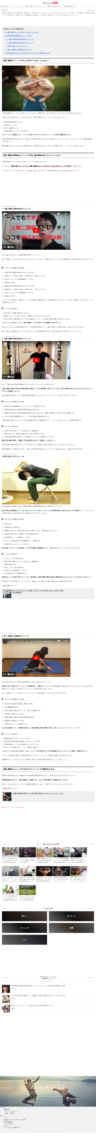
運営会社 (7, 1109)
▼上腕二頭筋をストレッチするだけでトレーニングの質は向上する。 (28, 53)
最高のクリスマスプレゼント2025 (14, 1119)
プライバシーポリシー (11, 1111)
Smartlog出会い (9, 1121)
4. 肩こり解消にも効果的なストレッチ (19, 49)
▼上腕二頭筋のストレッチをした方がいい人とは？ (22, 32)
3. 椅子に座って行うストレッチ (16, 46)
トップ (6, 1117)
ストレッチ (19, 6)
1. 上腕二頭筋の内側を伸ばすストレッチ (19, 39)
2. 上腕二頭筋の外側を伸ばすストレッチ (19, 42)
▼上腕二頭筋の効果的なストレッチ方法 (18, 36)
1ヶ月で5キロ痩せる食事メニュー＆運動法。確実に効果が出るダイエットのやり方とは (38, 995)
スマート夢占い (9, 1123)
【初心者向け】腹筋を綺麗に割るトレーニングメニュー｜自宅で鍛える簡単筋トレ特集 (38, 986)
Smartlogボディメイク (7, 6)
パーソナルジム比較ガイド (12, 1127)
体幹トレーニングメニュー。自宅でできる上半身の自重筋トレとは (32, 1005)
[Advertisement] (18, 824)
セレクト (7, 1125)
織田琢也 (4, 10)
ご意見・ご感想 (9, 1113)
